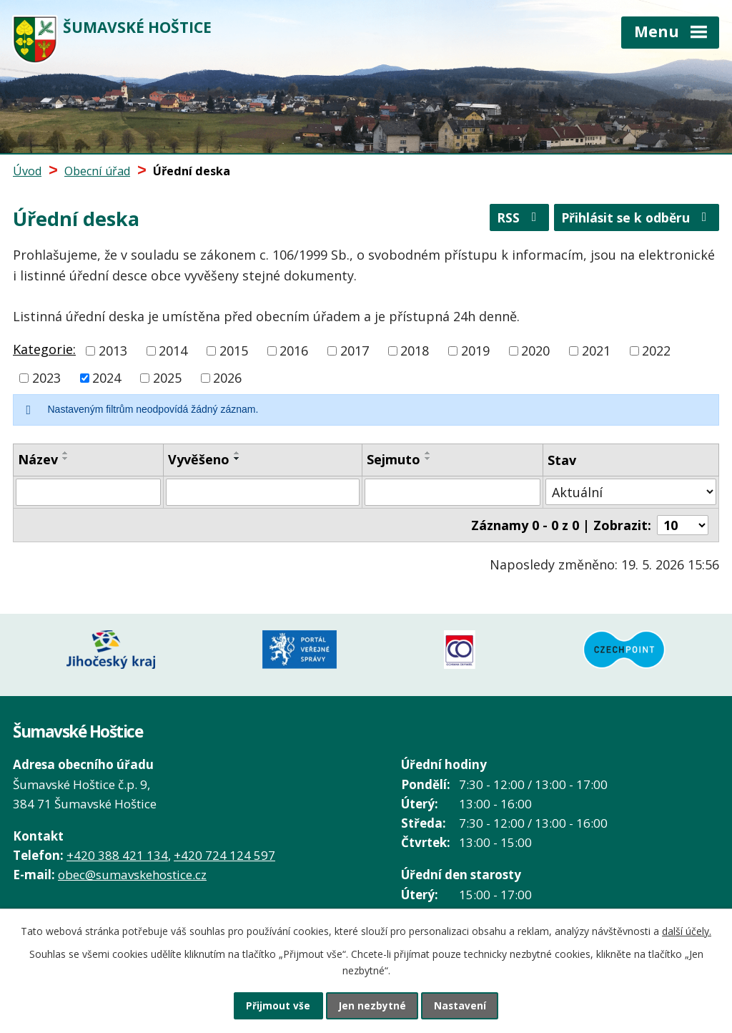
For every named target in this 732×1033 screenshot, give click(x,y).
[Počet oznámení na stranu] (682, 525)
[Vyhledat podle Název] (88, 492)
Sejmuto (393, 459)
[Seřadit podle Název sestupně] (66, 458)
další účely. (686, 929)
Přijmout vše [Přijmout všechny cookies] (273, 1005)
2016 (294, 350)
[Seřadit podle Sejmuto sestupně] (428, 458)
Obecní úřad (97, 171)
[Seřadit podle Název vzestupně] (66, 453)
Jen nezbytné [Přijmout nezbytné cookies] (372, 1005)
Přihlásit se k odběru (634, 220)
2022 (656, 350)
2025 (167, 377)
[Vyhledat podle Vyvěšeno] (263, 492)
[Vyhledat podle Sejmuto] (452, 492)
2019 (475, 350)
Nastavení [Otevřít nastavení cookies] (465, 1005)
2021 (596, 350)
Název (38, 459)
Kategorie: (44, 349)
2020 (535, 350)
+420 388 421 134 (117, 849)
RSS (512, 220)
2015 (233, 350)
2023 (46, 377)
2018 (414, 350)
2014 (173, 350)
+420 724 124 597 (224, 849)
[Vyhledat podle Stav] (630, 492)
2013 (113, 350)
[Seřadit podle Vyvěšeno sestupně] (237, 458)
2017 (354, 350)
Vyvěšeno (198, 459)
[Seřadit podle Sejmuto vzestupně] (428, 453)
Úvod (27, 171)
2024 (106, 377)
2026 (227, 377)
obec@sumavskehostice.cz (132, 868)
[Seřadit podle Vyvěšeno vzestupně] (237, 453)
